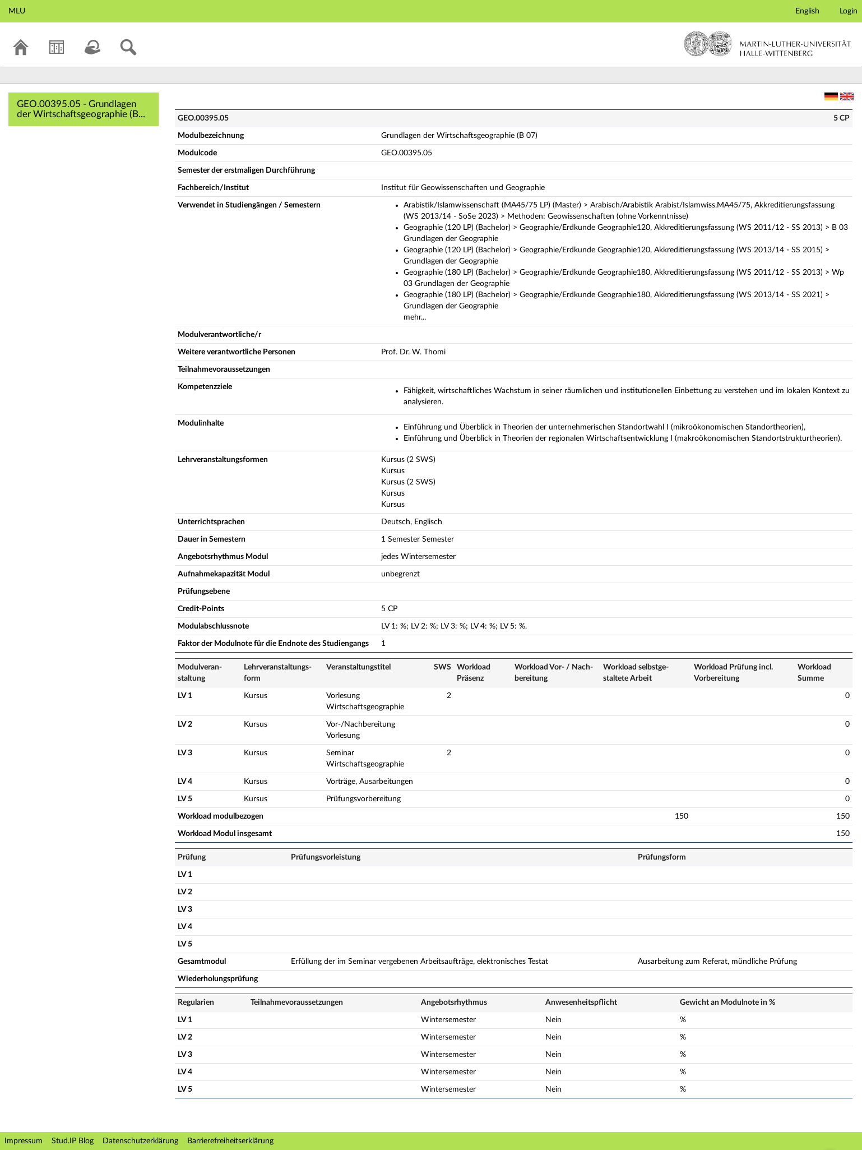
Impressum (23, 1141)
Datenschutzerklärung (140, 1141)
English (807, 11)
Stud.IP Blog (73, 1141)
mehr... (415, 317)
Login (849, 11)
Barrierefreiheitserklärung (230, 1141)
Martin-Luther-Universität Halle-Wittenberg (767, 44)
